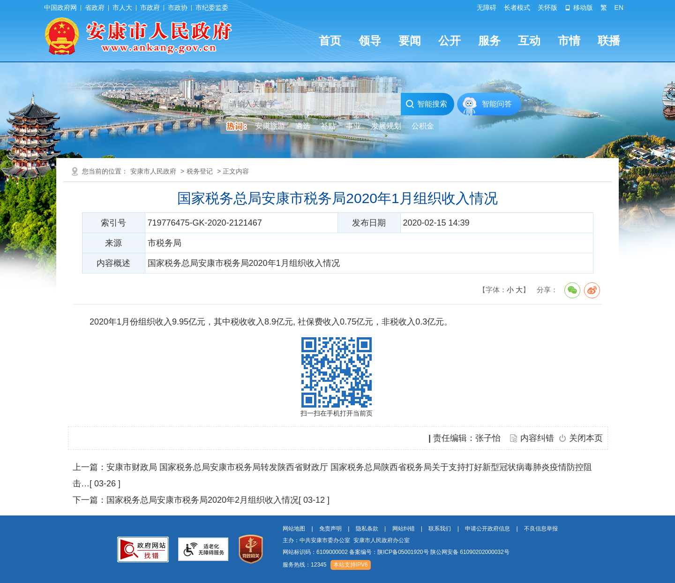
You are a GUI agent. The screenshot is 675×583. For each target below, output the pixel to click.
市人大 (122, 7)
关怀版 (547, 7)
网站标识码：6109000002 (396, 552)
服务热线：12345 (304, 564)
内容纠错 (537, 438)
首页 (330, 40)
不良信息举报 (541, 528)
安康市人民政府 (153, 171)
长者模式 (517, 7)
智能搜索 (426, 104)
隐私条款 (367, 528)
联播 (609, 40)
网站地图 (294, 528)
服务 (489, 40)
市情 (569, 40)
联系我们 (439, 528)
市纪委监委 (211, 7)
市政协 (178, 7)
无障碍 (486, 7)
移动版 (579, 7)
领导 (370, 40)
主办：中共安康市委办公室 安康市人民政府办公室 (346, 540)
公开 (449, 40)
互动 (529, 40)
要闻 (409, 40)
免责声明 (330, 528)
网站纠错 (403, 528)
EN (619, 7)
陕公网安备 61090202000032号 (470, 552)
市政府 (150, 7)
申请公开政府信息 (487, 528)
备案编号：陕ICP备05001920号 (388, 552)
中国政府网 (60, 7)
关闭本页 (586, 438)
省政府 (95, 7)
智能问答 (497, 104)
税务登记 (200, 171)
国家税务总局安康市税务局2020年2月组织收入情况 (202, 500)
